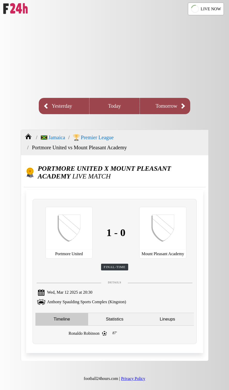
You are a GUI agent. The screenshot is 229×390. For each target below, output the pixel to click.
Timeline (62, 319)
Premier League (93, 137)
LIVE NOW (205, 8)
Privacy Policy (133, 378)
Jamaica (53, 137)
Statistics (114, 319)
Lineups (167, 319)
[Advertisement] (114, 56)
